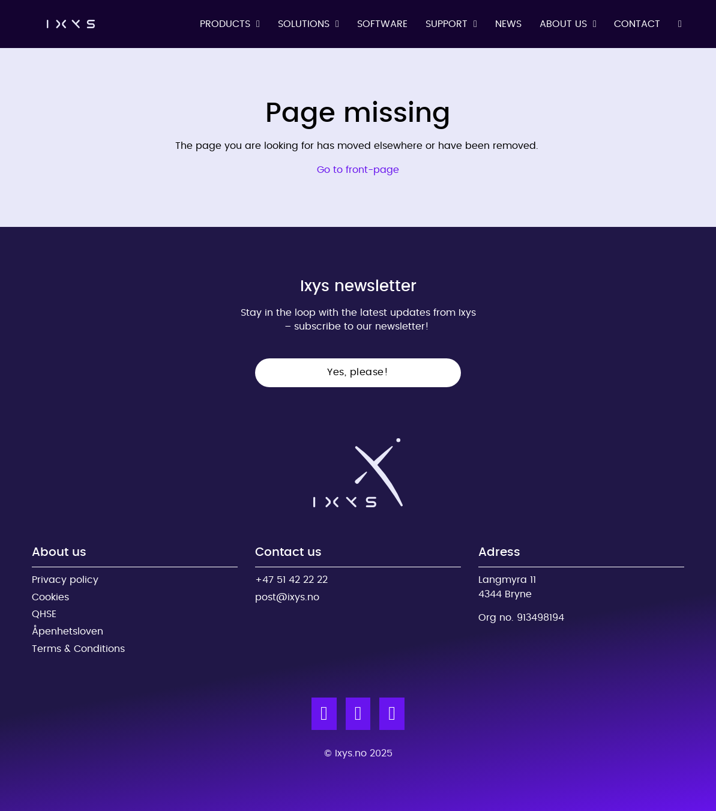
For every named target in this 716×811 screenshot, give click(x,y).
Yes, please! (357, 372)
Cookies (50, 597)
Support (447, 24)
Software (382, 24)
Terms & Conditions (78, 649)
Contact (637, 24)
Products (225, 24)
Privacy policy (65, 580)
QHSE (44, 614)
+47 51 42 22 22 (291, 580)
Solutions (303, 24)
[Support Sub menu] (475, 24)
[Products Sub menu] (258, 24)
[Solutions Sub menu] (337, 24)
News (508, 24)
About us (563, 24)
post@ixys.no (287, 597)
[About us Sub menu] (595, 24)
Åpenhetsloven (67, 631)
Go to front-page (358, 170)
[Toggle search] (680, 24)
